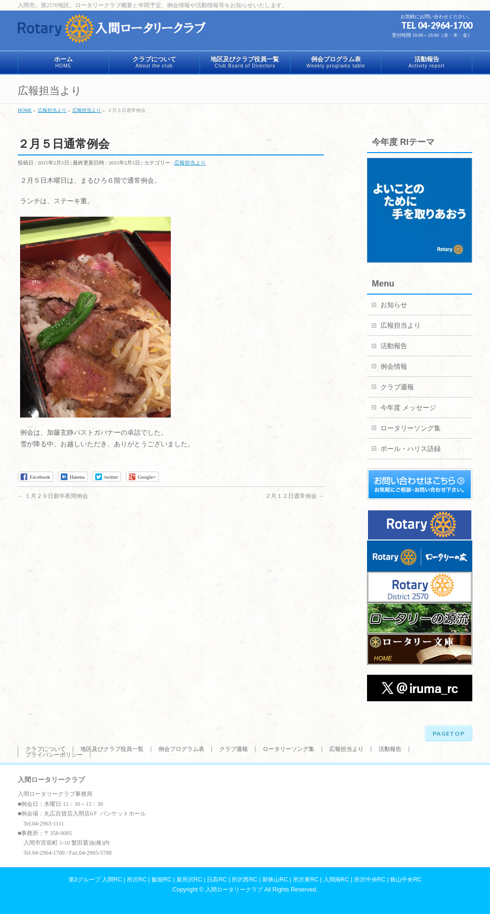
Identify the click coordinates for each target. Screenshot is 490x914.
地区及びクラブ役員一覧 (112, 749)
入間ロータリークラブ (234, 889)
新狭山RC (275, 879)
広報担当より (190, 162)
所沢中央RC (370, 879)
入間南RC (336, 879)
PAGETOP (449, 733)
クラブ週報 (397, 387)
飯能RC (162, 879)
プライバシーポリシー (54, 754)
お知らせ (393, 304)
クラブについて (45, 749)
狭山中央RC (406, 879)
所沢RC (137, 879)
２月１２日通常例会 (294, 496)
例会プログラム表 (181, 749)
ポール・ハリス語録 (410, 448)
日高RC (217, 879)
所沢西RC (244, 879)
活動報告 (393, 346)
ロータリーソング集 (410, 428)
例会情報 (393, 366)
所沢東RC (306, 879)
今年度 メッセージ (408, 407)
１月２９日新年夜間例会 (53, 496)
